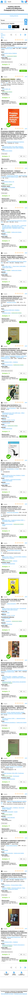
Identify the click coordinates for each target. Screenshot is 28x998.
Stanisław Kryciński (11, 302)
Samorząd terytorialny (15, 479)
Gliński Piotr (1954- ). (9, 676)
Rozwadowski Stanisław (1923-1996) (14, 609)
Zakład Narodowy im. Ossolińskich (14, 766)
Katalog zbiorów (14, 15)
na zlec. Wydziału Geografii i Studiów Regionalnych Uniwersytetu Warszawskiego (12, 713)
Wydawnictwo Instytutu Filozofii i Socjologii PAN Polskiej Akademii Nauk (14, 671)
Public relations (5, 479)
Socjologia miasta (6, 313)
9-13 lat (13, 420)
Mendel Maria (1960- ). (10, 807)
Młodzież (4, 420)
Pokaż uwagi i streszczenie (7, 61)
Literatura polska (6, 422)
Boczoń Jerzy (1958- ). (7, 556)
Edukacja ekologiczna (7, 365)
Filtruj (2, 37)
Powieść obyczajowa (7, 428)
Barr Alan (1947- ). (6, 225)
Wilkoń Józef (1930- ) (13, 413)
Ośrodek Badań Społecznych (14, 550)
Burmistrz (4, 425)
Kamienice (8, 621)
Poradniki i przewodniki (7, 811)
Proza (7, 417)
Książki (4, 417)
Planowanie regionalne (7, 853)
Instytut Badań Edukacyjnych (14, 937)
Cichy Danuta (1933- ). (10, 362)
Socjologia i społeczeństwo (8, 187)
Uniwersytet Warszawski (12, 512)
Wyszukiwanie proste (5, 29)
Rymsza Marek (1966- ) (16, 885)
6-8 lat (8, 420)
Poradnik (4, 817)
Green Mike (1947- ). (7, 266)
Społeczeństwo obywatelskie (19, 681)
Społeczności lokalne (7, 150)
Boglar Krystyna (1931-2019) (10, 608)
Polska (3, 525)
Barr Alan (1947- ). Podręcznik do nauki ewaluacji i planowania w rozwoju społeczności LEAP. (14, 227)
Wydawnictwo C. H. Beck (13, 469)
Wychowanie (16, 776)
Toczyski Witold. (20, 556)
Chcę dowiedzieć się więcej (7, 993)
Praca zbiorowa (6, 483)
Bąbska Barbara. (6, 885)
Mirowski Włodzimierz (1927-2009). (13, 147)
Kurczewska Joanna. (9, 53)
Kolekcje (12, 29)
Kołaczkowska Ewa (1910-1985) (11, 413)
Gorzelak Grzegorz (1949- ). (9, 718)
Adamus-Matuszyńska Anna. (11, 475)
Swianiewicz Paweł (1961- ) (8, 521)
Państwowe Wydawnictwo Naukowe (15, 141)
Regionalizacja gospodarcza (9, 722)
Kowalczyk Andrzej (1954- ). (18, 520)
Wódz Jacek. (6, 89)
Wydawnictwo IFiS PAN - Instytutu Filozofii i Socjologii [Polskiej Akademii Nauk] (14, 176)
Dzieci (3, 621)
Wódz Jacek (5, 850)
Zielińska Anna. (8, 558)
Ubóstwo (15, 560)
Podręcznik (4, 235)
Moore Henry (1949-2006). (19, 266)
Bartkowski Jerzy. (6, 520)
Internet (4, 56)
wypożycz (23, 70)
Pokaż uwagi (4, 153)
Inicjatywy (6, 232)
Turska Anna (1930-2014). (10, 310)
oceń (26, 39)
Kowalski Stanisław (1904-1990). (13, 773)
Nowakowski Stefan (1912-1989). (12, 146)
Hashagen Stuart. (16, 228)
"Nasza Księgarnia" (11, 408)
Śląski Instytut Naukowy (11, 845)
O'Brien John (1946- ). (7, 267)
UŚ (7, 82)
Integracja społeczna (16, 888)
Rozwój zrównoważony (18, 944)
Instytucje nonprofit (6, 681)
